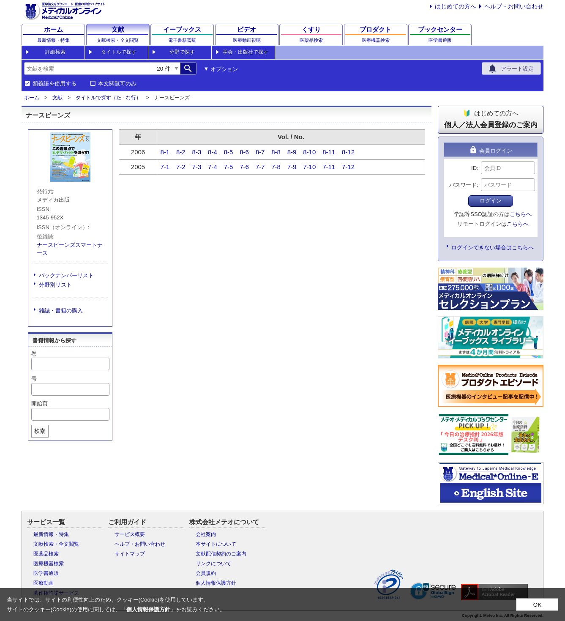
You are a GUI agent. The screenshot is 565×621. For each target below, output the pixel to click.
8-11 (328, 152)
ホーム (31, 98)
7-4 (212, 166)
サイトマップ (130, 554)
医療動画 (43, 583)
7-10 (309, 166)
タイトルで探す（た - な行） (108, 98)
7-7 (260, 166)
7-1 (165, 166)
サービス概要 (130, 534)
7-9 (292, 166)
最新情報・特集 (51, 534)
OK (537, 605)
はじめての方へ (455, 6)
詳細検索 (55, 52)
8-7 (260, 152)
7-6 (244, 166)
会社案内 (206, 534)
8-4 (212, 152)
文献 (57, 98)
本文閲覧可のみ (117, 84)
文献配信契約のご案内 (221, 554)
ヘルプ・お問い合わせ (513, 6)
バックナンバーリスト (66, 275)
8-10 (309, 152)
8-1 (165, 152)
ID (474, 168)
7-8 (276, 166)
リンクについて (213, 563)
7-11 (328, 166)
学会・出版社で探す (245, 52)
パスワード (463, 185)
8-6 (244, 152)
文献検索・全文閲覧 (56, 544)
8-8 (276, 152)
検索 (39, 431)
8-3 (197, 152)
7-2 (181, 166)
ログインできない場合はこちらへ (492, 247)
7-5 (228, 166)
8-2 (181, 152)
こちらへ (521, 214)
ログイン (491, 200)
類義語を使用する (54, 84)
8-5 (228, 152)
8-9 (292, 152)
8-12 (348, 152)
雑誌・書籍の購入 (61, 310)
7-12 (348, 166)
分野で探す (182, 52)
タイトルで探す (118, 52)
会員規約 (206, 573)
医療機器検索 (48, 563)
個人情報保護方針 (216, 583)
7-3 (197, 166)
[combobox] (87, 68)
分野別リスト (55, 285)
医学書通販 (46, 573)
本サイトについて (216, 544)
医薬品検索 (46, 554)
